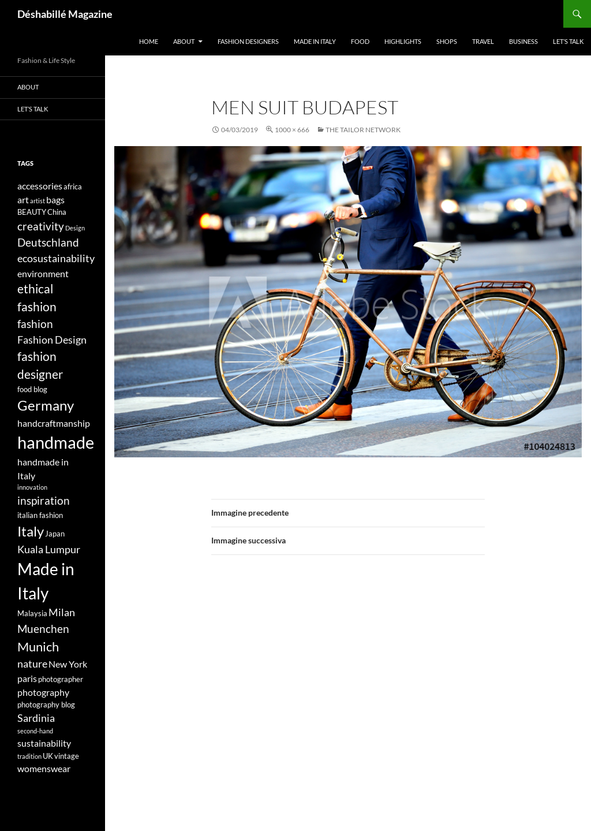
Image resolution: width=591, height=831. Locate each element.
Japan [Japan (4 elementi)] (55, 533)
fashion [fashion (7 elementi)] (35, 323)
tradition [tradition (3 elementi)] (29, 756)
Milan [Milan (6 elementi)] (61, 612)
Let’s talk (568, 41)
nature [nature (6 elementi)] (32, 664)
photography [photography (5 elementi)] (43, 692)
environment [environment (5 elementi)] (43, 273)
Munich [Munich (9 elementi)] (38, 646)
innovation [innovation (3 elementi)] (32, 487)
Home (148, 41)
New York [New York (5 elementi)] (67, 663)
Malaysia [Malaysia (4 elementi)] (32, 613)
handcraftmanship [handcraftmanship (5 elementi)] (53, 423)
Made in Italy (315, 41)
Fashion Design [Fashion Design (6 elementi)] (52, 340)
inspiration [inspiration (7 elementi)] (43, 500)
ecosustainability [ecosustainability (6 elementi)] (56, 258)
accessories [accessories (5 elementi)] (39, 185)
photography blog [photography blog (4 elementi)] (46, 704)
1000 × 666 (292, 129)
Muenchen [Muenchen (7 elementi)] (43, 628)
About (183, 41)
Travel (483, 41)
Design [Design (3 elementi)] (75, 228)
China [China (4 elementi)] (56, 212)
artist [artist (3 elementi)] (37, 200)
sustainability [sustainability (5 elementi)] (44, 742)
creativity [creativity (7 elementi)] (40, 226)
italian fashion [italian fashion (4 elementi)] (40, 515)
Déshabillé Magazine (65, 14)
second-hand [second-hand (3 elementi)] (35, 731)
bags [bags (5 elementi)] (55, 199)
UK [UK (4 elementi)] (48, 756)
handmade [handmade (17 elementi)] (55, 442)
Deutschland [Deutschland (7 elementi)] (48, 242)
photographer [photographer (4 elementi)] (60, 679)
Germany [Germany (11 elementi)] (45, 405)
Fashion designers (248, 41)
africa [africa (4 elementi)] (72, 186)
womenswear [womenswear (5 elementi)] (43, 768)
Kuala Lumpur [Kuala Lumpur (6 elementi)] (48, 549)
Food (360, 41)
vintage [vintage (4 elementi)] (66, 756)
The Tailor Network (363, 129)
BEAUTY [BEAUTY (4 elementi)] (31, 212)
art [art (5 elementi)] (23, 199)
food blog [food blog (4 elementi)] (32, 389)
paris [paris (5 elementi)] (27, 678)
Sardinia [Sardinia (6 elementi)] (36, 718)
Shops (446, 41)
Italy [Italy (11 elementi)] (30, 531)
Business (523, 41)
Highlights (402, 41)
